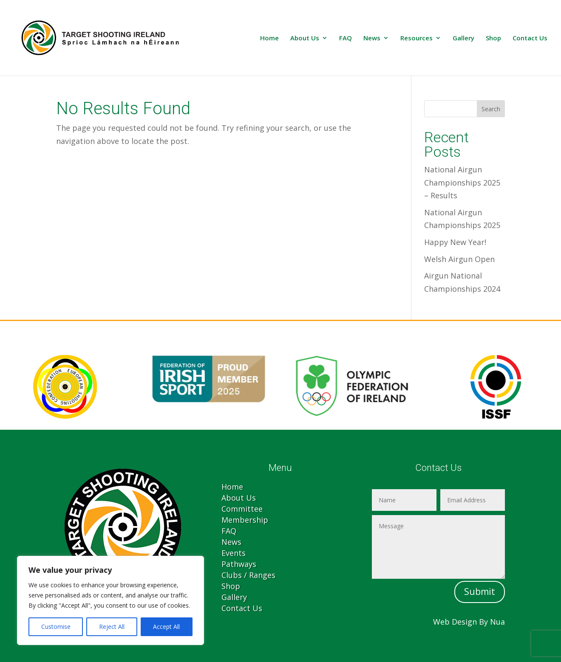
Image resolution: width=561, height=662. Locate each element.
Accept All (166, 627)
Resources (416, 38)
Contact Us (530, 38)
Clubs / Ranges (248, 575)
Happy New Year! (455, 242)
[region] (110, 600)
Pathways (238, 564)
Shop (493, 38)
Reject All (112, 627)
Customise (56, 627)
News (371, 38)
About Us (304, 38)
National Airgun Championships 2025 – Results (462, 182)
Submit (479, 591)
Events (233, 553)
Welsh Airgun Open (459, 259)
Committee (242, 509)
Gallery (463, 38)
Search (491, 109)
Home (269, 38)
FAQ (345, 38)
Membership (244, 520)
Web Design (455, 622)
